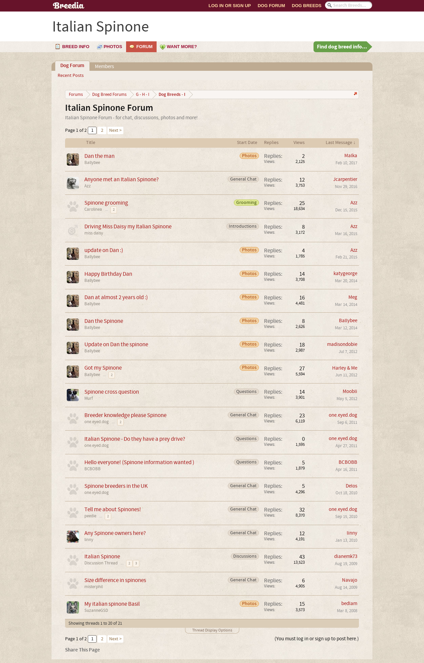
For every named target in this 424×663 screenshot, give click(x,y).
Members (104, 66)
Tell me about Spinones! (112, 509)
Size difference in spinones (115, 580)
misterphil (93, 586)
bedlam (349, 603)
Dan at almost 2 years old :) (116, 297)
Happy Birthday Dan (108, 274)
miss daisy (93, 233)
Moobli (350, 391)
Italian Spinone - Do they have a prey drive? (134, 439)
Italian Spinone (102, 556)
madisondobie (342, 344)
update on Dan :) (103, 250)
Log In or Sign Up (229, 5)
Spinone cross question (111, 392)
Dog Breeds (306, 5)
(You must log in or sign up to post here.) (317, 639)
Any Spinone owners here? (115, 533)
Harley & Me (344, 368)
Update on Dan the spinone (116, 344)
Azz (87, 186)
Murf (88, 398)
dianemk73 (345, 556)
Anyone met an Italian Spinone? (121, 179)
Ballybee (92, 162)
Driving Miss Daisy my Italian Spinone (127, 226)
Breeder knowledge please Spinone (125, 415)
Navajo (349, 580)
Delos (351, 486)
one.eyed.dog (96, 421)
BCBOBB (92, 469)
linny (88, 539)
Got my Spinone (103, 368)
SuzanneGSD (96, 610)
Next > (115, 130)
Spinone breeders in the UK (116, 486)
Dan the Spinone (103, 321)
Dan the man (99, 156)
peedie (90, 516)
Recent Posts (71, 75)
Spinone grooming (106, 203)
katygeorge (345, 273)
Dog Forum (271, 5)
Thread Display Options (212, 630)
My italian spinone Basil (112, 604)
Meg (352, 297)
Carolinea (93, 209)
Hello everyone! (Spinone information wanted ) (139, 462)
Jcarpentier (345, 179)
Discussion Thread (101, 563)
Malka (350, 155)
